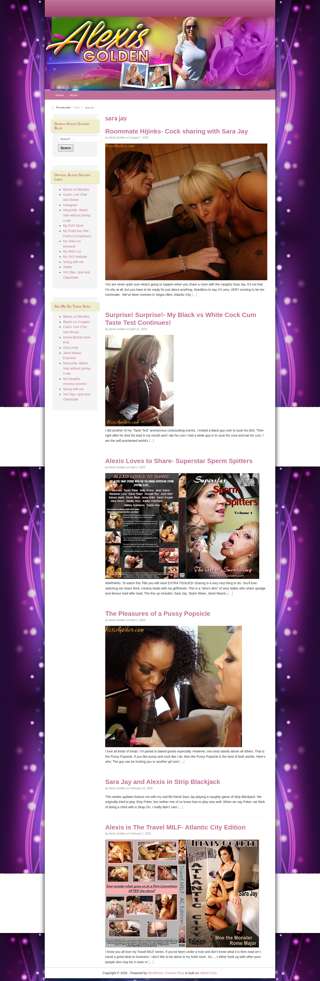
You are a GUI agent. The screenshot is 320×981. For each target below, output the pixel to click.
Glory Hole (70, 347)
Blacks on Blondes (76, 189)
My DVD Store (73, 225)
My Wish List (72, 251)
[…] (194, 294)
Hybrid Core (208, 973)
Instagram (70, 205)
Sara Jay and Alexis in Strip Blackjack (162, 781)
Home (60, 95)
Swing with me (73, 262)
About (73, 95)
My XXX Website (75, 257)
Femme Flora (174, 973)
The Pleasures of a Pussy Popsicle (157, 613)
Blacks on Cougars (76, 322)
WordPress (156, 973)
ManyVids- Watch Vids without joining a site (76, 215)
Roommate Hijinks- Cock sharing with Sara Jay (176, 131)
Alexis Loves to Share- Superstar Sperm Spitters (179, 460)
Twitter (67, 267)
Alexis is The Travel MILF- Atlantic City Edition (175, 827)
